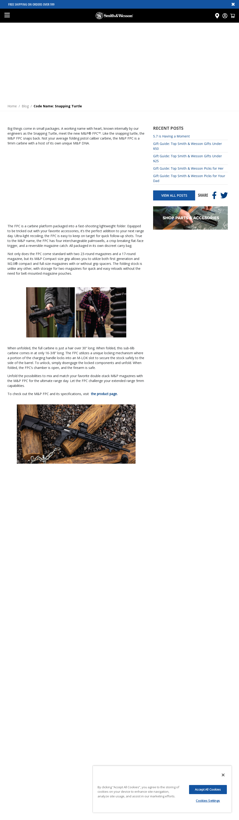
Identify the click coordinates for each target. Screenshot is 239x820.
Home (12, 106)
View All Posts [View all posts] (174, 195)
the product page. (104, 394)
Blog (25, 106)
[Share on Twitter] (224, 195)
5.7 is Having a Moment (171, 136)
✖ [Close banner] (233, 4)
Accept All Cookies (208, 789)
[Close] (223, 775)
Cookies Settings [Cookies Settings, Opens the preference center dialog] (208, 801)
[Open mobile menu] (7, 16)
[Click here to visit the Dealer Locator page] (217, 15)
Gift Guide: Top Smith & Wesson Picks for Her (188, 168)
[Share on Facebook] (214, 195)
